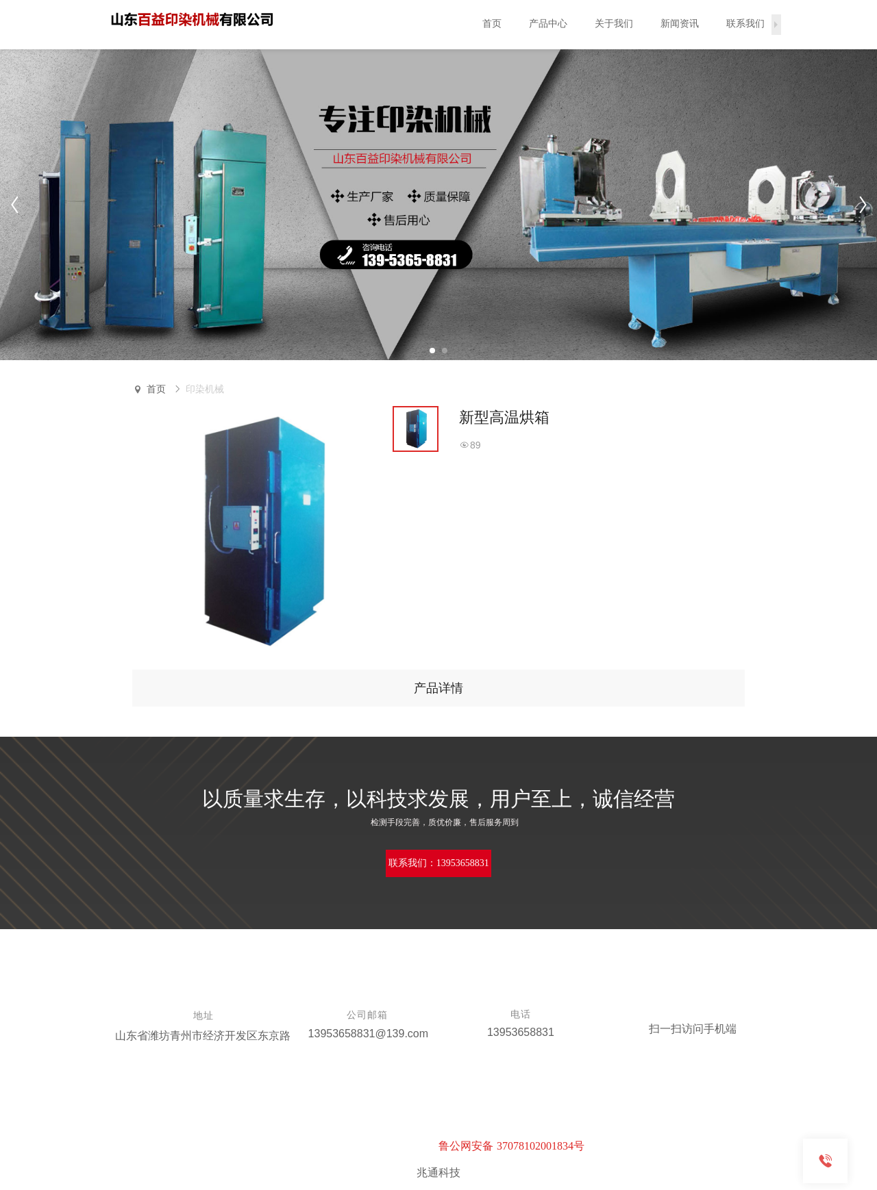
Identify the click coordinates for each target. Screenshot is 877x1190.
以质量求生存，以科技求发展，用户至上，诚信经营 (438, 799)
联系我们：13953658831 (438, 863)
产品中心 (548, 23)
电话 (520, 1014)
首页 (492, 23)
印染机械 (205, 388)
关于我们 (614, 23)
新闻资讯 (679, 23)
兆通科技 (438, 1172)
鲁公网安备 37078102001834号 (511, 1146)
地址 (203, 1016)
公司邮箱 (367, 1015)
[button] (432, 350)
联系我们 (745, 23)
